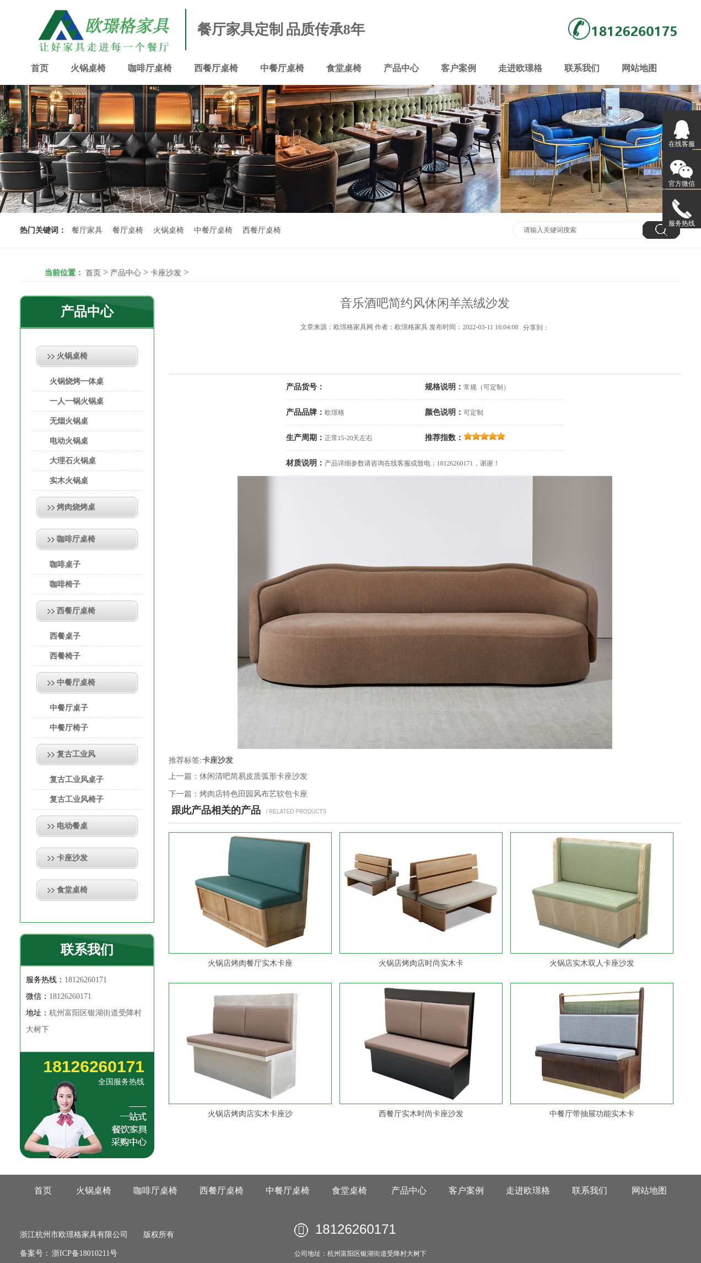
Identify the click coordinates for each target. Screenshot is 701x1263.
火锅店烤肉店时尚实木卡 (421, 963)
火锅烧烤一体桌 (77, 381)
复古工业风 (76, 754)
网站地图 (639, 68)
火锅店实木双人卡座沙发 (591, 963)
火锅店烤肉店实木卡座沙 (250, 1114)
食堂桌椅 (344, 68)
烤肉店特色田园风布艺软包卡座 (253, 794)
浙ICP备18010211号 (84, 1253)
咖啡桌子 (65, 564)
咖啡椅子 (65, 584)
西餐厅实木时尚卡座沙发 (421, 1114)
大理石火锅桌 (73, 461)
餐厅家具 (87, 230)
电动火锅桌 (69, 441)
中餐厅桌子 (69, 708)
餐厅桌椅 (127, 230)
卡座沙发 (165, 273)
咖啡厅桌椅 (150, 68)
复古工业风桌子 (77, 779)
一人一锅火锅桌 (77, 401)
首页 (39, 68)
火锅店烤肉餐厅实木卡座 (250, 963)
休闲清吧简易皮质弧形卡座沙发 (253, 776)
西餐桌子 (65, 636)
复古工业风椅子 (77, 799)
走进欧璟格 (520, 68)
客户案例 (458, 68)
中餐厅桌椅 (282, 68)
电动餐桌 (72, 826)
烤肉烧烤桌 (76, 507)
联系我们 (582, 68)
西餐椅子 (65, 656)
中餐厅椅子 (69, 728)
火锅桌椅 (88, 68)
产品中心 (401, 68)
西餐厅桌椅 (216, 68)
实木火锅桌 (69, 481)
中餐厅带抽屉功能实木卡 (591, 1114)
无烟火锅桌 (69, 421)
